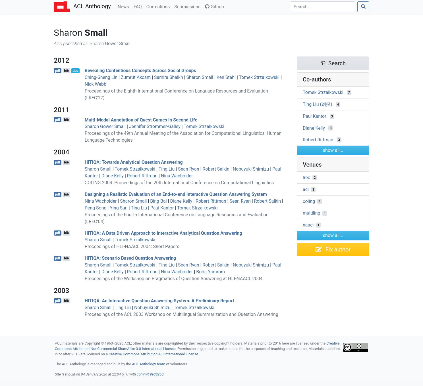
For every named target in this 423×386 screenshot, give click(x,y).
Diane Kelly (112, 176)
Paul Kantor (162, 208)
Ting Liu (167, 169)
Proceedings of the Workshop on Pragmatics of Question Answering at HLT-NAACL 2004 (174, 278)
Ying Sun (118, 208)
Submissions (188, 6)
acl (306, 189)
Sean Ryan (188, 169)
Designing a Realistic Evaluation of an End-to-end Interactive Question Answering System (176, 194)
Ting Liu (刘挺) (317, 104)
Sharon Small (199, 77)
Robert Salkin (215, 169)
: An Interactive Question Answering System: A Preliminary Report (159, 300)
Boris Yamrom (210, 271)
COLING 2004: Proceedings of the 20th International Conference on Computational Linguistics (179, 182)
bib (66, 71)
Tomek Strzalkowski (259, 77)
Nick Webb (95, 84)
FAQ (139, 6)
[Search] (322, 6)
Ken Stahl (226, 77)
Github (214, 6)
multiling (311, 213)
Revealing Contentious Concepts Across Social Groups (140, 70)
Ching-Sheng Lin (101, 77)
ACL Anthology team (148, 364)
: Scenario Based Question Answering (130, 258)
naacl (308, 225)
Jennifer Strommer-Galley (155, 126)
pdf (57, 71)
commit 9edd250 (150, 374)
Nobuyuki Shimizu (251, 169)
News (124, 6)
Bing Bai (158, 201)
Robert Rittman (142, 176)
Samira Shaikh (168, 77)
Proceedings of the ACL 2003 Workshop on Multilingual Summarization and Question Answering (181, 314)
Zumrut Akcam (136, 77)
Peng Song (96, 208)
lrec (306, 177)
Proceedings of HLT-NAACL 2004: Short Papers (132, 246)
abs (75, 71)
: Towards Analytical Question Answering (134, 162)
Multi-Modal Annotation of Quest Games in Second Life (141, 119)
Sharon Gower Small (105, 126)
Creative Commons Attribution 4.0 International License (153, 354)
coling (309, 201)
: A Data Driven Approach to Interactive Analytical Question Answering (163, 233)
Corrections (159, 6)
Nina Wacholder (177, 176)
